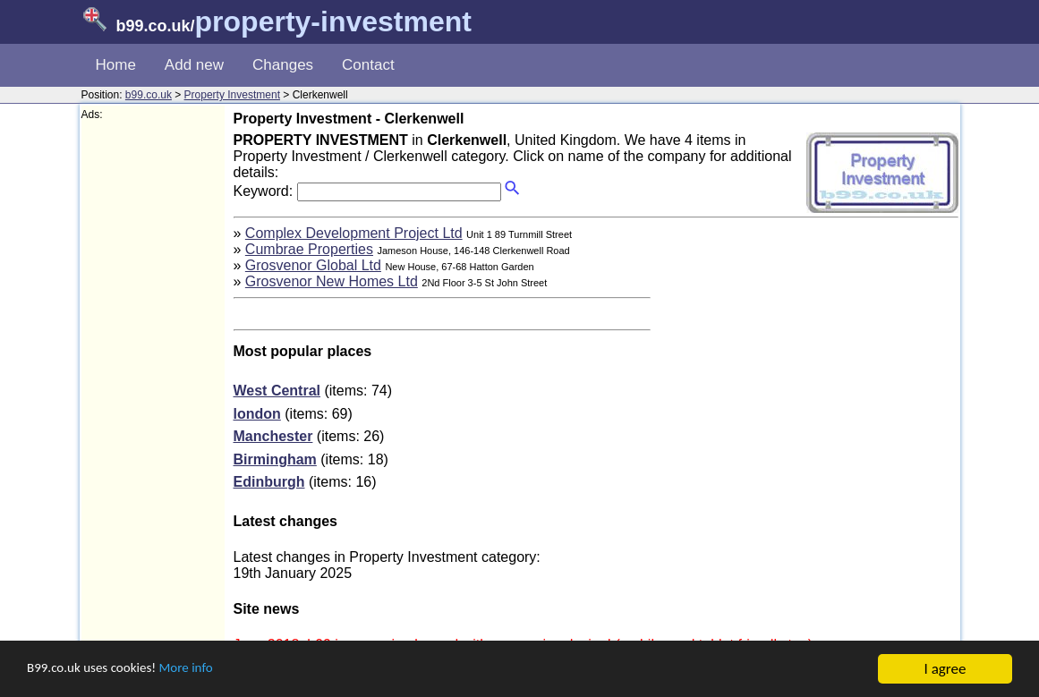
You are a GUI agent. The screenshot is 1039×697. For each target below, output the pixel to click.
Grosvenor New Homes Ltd (331, 281)
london (257, 413)
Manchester (273, 436)
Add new (194, 64)
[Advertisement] (153, 390)
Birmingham (275, 459)
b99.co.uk (148, 95)
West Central (277, 390)
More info (206, 669)
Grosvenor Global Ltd (313, 265)
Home (116, 64)
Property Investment (232, 95)
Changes (282, 64)
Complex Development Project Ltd (354, 233)
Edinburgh (269, 481)
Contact (368, 64)
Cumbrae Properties (309, 249)
